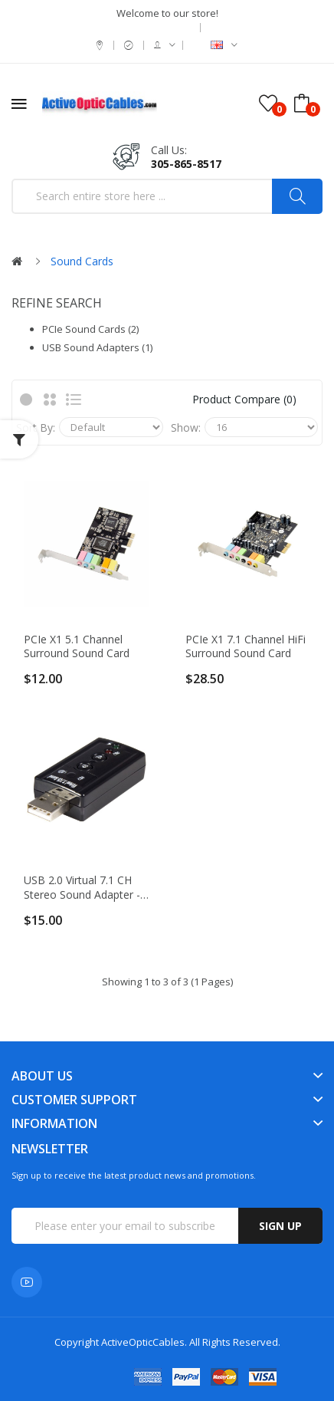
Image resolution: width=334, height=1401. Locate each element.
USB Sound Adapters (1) (97, 347)
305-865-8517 (186, 163)
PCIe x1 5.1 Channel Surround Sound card (76, 646)
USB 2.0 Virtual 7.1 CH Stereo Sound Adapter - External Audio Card (82, 887)
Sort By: (35, 427)
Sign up (280, 1225)
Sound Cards (82, 261)
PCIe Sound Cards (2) (90, 329)
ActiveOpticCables (143, 1342)
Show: (186, 427)
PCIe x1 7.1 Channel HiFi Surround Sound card (245, 646)
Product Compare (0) (244, 399)
